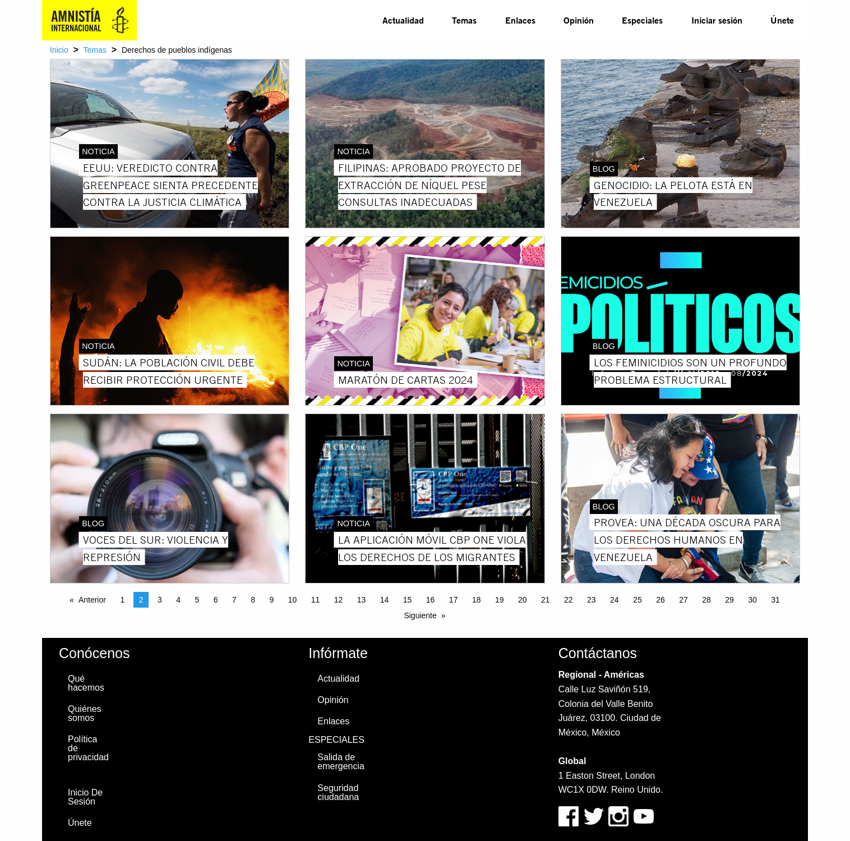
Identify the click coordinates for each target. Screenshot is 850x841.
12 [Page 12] (338, 599)
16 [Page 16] (430, 599)
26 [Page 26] (660, 599)
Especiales (642, 20)
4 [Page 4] (178, 599)
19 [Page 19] (499, 599)
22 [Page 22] (568, 599)
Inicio (59, 49)
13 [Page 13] (361, 599)
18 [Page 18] (476, 599)
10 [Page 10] (292, 599)
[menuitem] (403, 20)
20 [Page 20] (522, 599)
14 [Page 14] (384, 599)
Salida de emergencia (340, 761)
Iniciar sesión (716, 20)
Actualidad (403, 20)
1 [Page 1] (122, 599)
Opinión (578, 20)
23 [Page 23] (591, 599)
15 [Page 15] (407, 599)
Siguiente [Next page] (420, 615)
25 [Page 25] (637, 599)
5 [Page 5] (197, 599)
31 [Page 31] (775, 599)
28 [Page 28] (706, 599)
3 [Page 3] (160, 599)
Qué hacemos (86, 683)
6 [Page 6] (216, 599)
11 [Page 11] (315, 599)
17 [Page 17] (453, 599)
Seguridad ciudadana (338, 792)
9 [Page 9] (271, 599)
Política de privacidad (88, 748)
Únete (782, 20)
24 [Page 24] (614, 599)
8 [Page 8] (253, 599)
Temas (464, 20)
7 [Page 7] (234, 599)
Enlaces (520, 20)
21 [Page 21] (545, 599)
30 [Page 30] (752, 599)
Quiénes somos (84, 713)
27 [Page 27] (683, 599)
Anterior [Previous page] (92, 599)
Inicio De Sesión (85, 797)
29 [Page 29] (729, 599)
